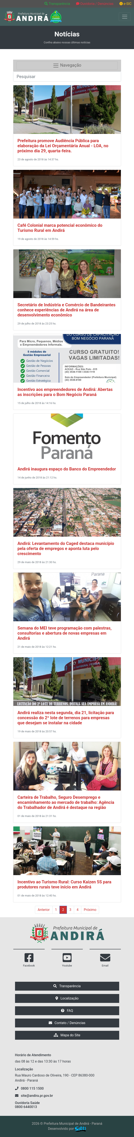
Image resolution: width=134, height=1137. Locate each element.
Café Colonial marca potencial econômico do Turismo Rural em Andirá (60, 228)
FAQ (67, 1011)
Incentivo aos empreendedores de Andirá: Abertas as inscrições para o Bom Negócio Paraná (65, 392)
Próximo (90, 910)
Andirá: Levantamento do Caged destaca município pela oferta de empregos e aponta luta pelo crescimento (66, 548)
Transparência (57, 4)
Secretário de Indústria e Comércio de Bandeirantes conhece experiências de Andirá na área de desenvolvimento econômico (67, 310)
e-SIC (125, 4)
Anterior (44, 910)
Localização (67, 998)
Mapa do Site (67, 1035)
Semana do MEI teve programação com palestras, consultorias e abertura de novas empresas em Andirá (65, 633)
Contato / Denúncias (67, 1023)
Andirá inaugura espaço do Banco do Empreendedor (67, 469)
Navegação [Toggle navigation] (67, 65)
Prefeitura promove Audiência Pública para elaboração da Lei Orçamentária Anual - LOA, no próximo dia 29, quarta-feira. (63, 145)
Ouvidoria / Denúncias (94, 4)
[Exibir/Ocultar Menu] (125, 16)
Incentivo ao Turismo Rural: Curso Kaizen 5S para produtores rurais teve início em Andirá (64, 884)
